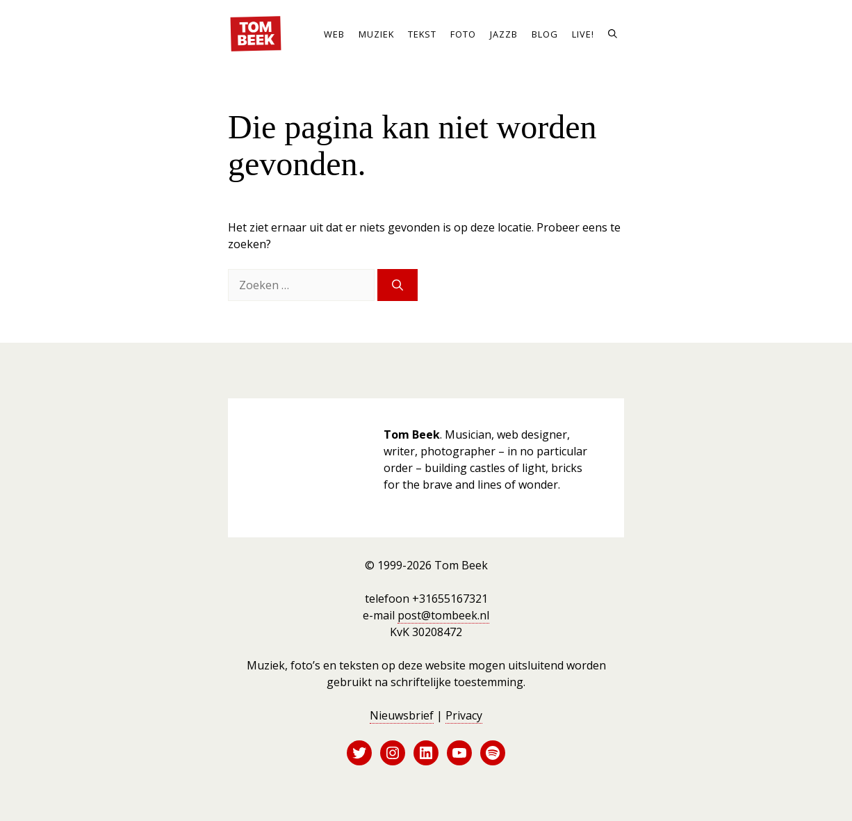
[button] (612, 34)
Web (334, 34)
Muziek (376, 34)
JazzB (504, 34)
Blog (545, 34)
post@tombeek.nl (443, 615)
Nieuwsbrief (402, 715)
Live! (583, 34)
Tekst (422, 34)
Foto (463, 34)
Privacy (463, 715)
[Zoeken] (397, 285)
